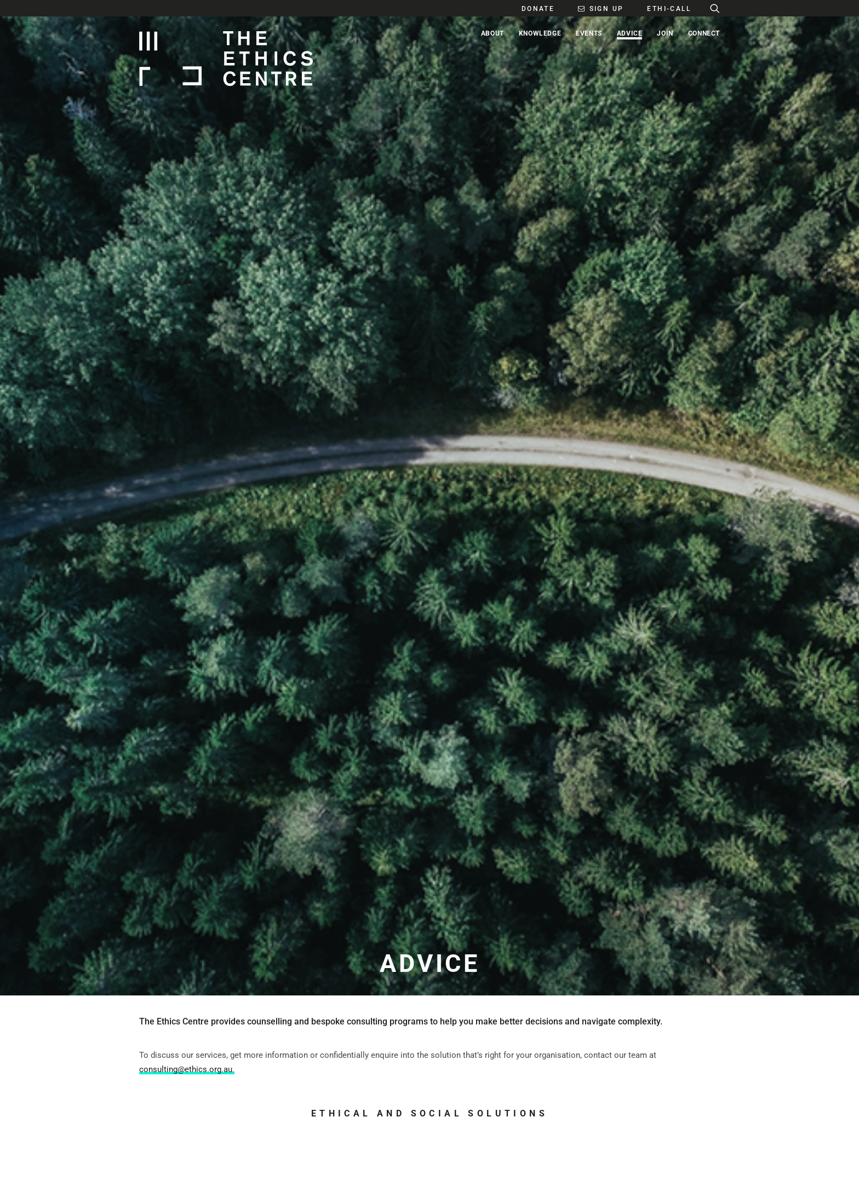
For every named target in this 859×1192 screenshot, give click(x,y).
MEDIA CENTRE (460, 1114)
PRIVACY (707, 1167)
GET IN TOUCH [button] (188, 909)
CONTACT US (268, 1114)
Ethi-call (472, 685)
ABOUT (151, 1114)
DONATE (544, 1114)
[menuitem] (532, 8)
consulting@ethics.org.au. (186, 336)
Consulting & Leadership (205, 685)
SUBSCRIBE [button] (395, 909)
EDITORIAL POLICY (371, 1114)
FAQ (682, 1167)
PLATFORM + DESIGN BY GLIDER (184, 1167)
